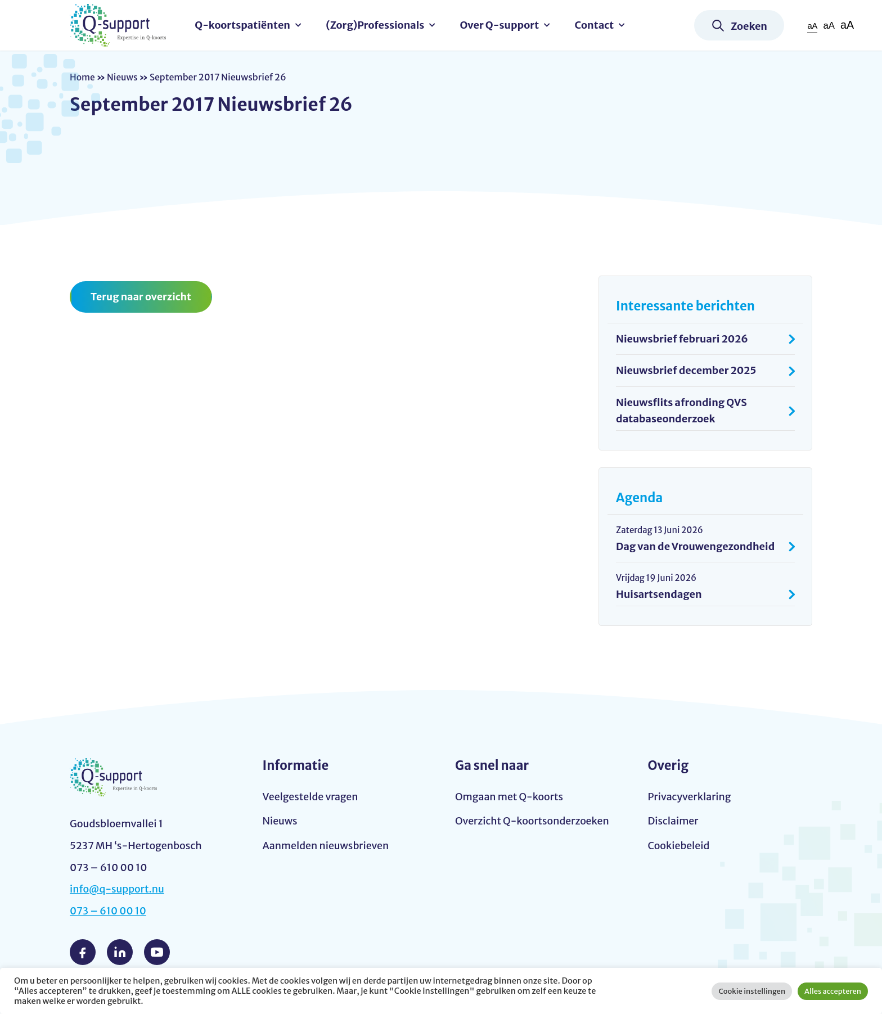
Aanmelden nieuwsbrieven (327, 846)
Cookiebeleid (679, 846)
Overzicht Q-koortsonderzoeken (533, 821)
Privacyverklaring (690, 796)
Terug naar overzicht (141, 296)
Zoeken (749, 26)
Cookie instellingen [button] (751, 991)
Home (83, 77)
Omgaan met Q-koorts (509, 796)
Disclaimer (673, 821)
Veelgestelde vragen (311, 796)
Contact (595, 25)
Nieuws (123, 77)
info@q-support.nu (117, 889)
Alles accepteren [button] (832, 991)
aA (812, 25)
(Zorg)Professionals (376, 25)
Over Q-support (501, 25)
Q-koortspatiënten (244, 25)
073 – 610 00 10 (108, 911)
